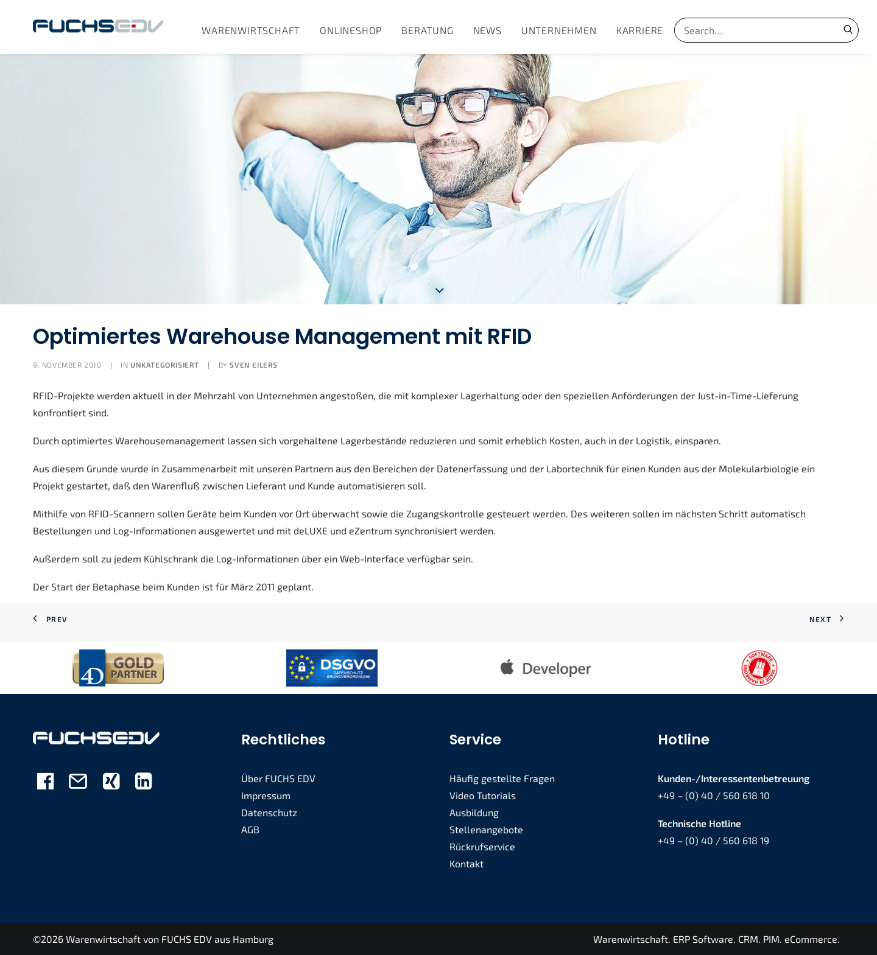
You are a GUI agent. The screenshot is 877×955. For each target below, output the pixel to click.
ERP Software (703, 939)
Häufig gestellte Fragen (502, 778)
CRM (748, 939)
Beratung (427, 30)
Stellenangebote (486, 829)
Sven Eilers (254, 364)
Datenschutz (269, 812)
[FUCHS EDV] (98, 27)
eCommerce (810, 939)
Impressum (266, 795)
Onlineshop (351, 30)
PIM (771, 939)
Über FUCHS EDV (278, 778)
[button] (848, 29)
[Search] (750, 30)
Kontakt (466, 863)
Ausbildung (474, 812)
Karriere (639, 30)
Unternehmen (559, 30)
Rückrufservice (482, 846)
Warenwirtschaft (251, 30)
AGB (250, 829)
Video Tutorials (482, 795)
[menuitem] (251, 30)
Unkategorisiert (164, 364)
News (487, 30)
